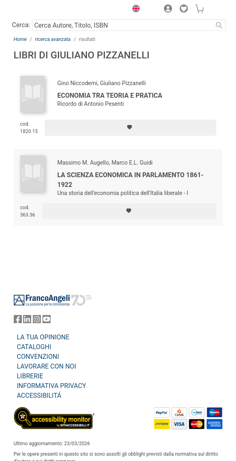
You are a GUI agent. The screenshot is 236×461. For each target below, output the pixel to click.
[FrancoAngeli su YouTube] (47, 321)
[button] (134, 10)
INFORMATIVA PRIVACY (51, 386)
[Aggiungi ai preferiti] (130, 128)
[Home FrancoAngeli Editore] (41, 9)
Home (20, 39)
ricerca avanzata (53, 39)
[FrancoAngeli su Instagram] (37, 321)
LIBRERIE (30, 376)
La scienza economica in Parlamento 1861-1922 (130, 180)
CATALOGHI (34, 347)
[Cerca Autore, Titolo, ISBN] (122, 25)
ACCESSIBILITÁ (39, 395)
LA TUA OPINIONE (43, 337)
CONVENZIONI (38, 356)
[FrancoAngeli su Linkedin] (27, 321)
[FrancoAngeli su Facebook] (18, 321)
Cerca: (21, 25)
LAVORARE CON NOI (46, 366)
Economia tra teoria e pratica (109, 95)
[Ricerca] (219, 25)
